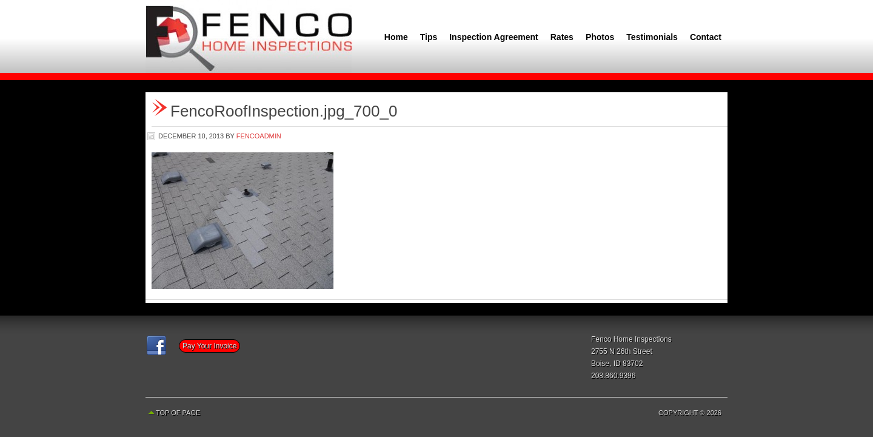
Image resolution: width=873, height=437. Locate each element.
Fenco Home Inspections (249, 36)
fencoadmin (258, 136)
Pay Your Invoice (209, 346)
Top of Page (178, 412)
